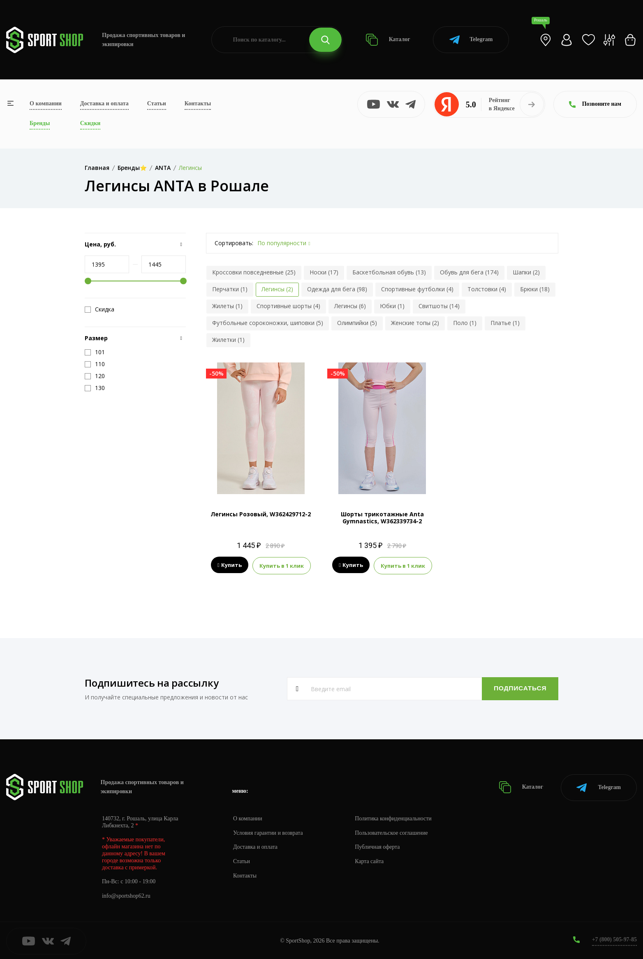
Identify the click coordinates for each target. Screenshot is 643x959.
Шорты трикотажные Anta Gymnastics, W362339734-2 (382, 517)
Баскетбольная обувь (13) (389, 272)
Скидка (99, 309)
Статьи (156, 103)
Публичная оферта (378, 846)
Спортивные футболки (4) (417, 289)
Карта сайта (370, 860)
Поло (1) (464, 323)
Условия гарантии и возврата (268, 832)
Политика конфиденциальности (395, 817)
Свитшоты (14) (439, 306)
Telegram (471, 40)
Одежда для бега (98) (337, 289)
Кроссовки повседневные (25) (254, 272)
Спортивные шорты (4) (288, 306)
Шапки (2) (526, 272)
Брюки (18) (535, 289)
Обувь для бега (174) (469, 272)
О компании (46, 103)
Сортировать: (234, 243)
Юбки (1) (392, 306)
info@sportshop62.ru (126, 895)
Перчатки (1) (229, 289)
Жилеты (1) (227, 306)
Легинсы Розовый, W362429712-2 (260, 514)
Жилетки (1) (228, 340)
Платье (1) (505, 323)
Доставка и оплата (104, 103)
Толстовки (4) (486, 289)
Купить (229, 565)
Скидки (90, 123)
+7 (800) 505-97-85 (614, 938)
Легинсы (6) (350, 306)
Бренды (40, 123)
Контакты (198, 103)
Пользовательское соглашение (393, 832)
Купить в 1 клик (281, 565)
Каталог (387, 39)
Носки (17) (324, 272)
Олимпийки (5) (357, 323)
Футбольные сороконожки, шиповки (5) (267, 323)
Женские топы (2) (415, 323)
